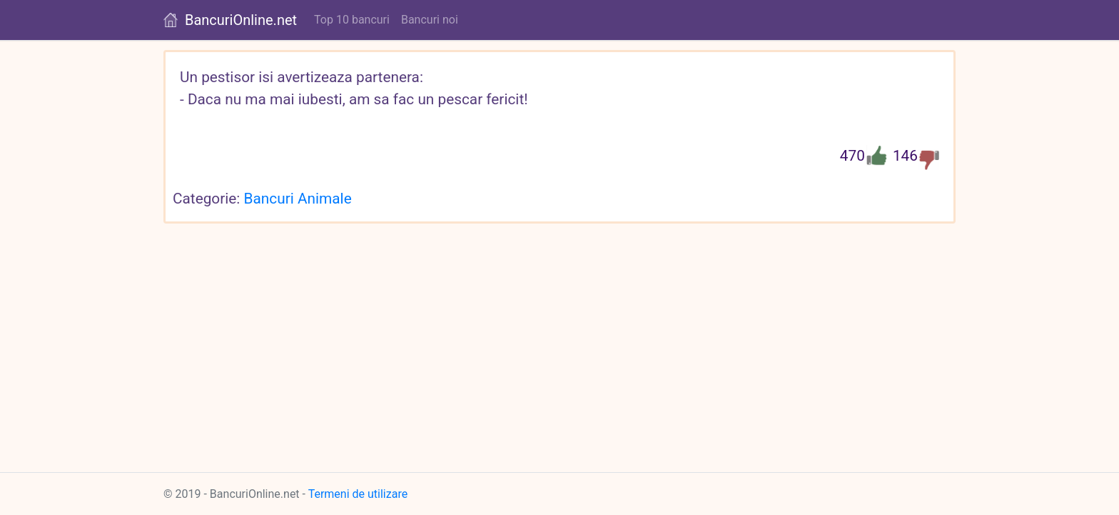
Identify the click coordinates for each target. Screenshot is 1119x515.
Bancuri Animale (298, 198)
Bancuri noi (429, 19)
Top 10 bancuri (352, 19)
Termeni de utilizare (358, 494)
